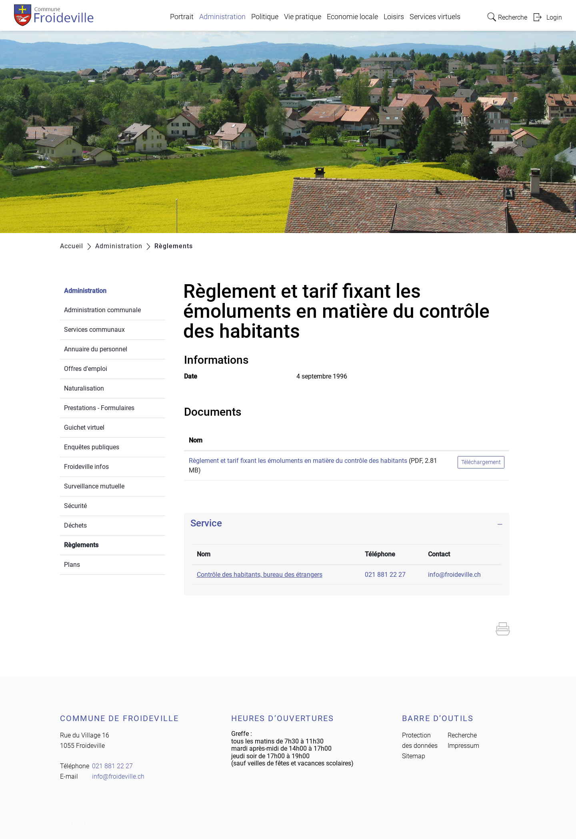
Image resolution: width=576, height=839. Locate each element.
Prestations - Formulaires (99, 408)
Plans (72, 564)
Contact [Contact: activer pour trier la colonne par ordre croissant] (439, 554)
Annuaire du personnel (95, 349)
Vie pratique (302, 17)
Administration (222, 17)
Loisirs (394, 17)
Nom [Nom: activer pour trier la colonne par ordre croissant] (195, 440)
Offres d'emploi (85, 369)
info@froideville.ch (454, 574)
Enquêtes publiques (91, 447)
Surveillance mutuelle (94, 486)
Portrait (182, 17)
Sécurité (75, 506)
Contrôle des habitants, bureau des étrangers (259, 574)
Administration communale (102, 310)
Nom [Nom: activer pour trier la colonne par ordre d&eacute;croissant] (203, 554)
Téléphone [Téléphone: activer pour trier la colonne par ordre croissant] (380, 554)
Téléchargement (481, 462)
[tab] (347, 523)
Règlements (100, 544)
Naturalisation (84, 388)
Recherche (462, 735)
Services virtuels (435, 17)
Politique (264, 17)
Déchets (75, 525)
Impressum (463, 745)
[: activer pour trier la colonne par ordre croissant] (481, 441)
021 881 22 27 (385, 574)
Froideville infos (86, 466)
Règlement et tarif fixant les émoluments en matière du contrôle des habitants (298, 460)
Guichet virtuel (84, 427)
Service (206, 523)
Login (554, 17)
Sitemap (413, 756)
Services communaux (94, 329)
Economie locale (352, 17)
